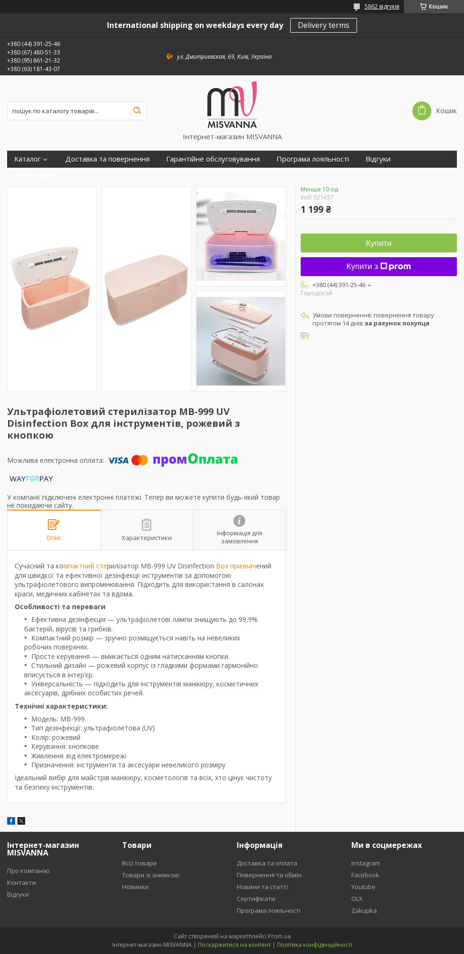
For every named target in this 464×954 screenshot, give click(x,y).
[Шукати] (136, 110)
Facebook (365, 875)
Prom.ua (279, 936)
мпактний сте (85, 565)
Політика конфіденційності (314, 945)
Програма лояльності (313, 158)
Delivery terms (323, 25)
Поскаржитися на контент (234, 945)
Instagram (365, 863)
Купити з (379, 266)
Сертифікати (35, 176)
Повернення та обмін (269, 875)
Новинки (135, 886)
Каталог (27, 158)
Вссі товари (139, 863)
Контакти (21, 882)
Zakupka (364, 910)
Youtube (363, 886)
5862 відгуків (382, 6)
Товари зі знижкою (150, 875)
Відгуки (378, 158)
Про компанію (28, 870)
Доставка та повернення (107, 158)
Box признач (235, 565)
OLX (357, 898)
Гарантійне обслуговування (213, 158)
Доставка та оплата (267, 863)
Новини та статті (262, 886)
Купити (379, 243)
